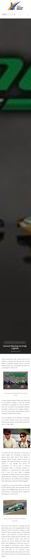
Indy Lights (12, 342)
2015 (6, 342)
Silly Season (21, 342)
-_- (8, 351)
